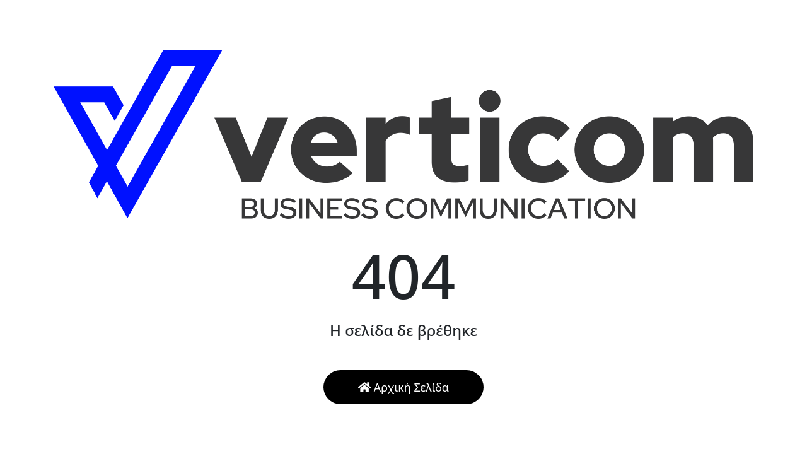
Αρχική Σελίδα (403, 387)
